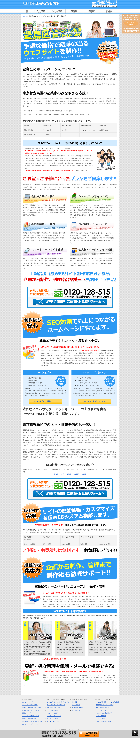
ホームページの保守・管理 (30, 716)
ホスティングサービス (54, 716)
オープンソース (101, 710)
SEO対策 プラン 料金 (53, 707)
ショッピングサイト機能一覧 (56, 705)
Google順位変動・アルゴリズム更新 (107, 702)
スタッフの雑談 (101, 716)
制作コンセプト (27, 713)
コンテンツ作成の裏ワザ (104, 713)
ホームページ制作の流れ (30, 705)
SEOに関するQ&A (52, 710)
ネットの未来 (100, 718)
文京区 (84, 474)
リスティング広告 (52, 713)
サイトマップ (76, 710)
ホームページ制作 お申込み (30, 724)
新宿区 (69, 474)
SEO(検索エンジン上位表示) (105, 705)
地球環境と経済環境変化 (104, 721)
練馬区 (76, 474)
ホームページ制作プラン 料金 (31, 707)
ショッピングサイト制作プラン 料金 (58, 702)
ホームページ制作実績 (29, 718)
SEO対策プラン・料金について (45, 401)
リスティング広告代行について (94, 401)
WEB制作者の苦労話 (102, 707)
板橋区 (56, 474)
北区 (62, 474)
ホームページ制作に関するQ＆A (32, 721)
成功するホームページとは (30, 710)
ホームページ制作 (27, 702)
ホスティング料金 (52, 718)
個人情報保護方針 (77, 707)
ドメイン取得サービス (54, 721)
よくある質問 (76, 705)
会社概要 (74, 702)
